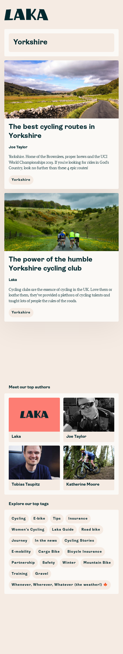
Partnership (23, 563)
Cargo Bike (49, 552)
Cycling (19, 518)
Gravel (41, 574)
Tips (57, 518)
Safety (48, 563)
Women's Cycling (28, 530)
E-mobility (21, 552)
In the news (46, 541)
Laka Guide (63, 530)
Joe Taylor (18, 147)
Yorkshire (21, 180)
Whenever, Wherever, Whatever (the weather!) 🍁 (60, 585)
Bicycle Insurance (84, 552)
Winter (69, 563)
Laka (13, 280)
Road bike (90, 530)
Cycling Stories (79, 541)
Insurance (78, 518)
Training (20, 574)
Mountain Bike (97, 563)
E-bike (39, 518)
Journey (19, 541)
